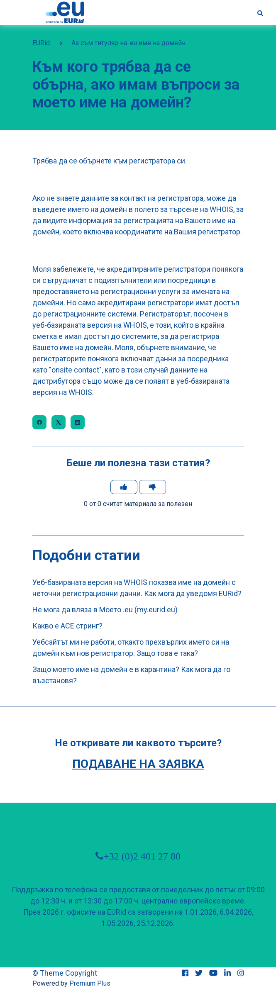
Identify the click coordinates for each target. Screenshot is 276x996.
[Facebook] (39, 422)
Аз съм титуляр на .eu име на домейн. (129, 43)
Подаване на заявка (138, 764)
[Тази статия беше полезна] (123, 487)
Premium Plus (89, 983)
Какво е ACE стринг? (67, 625)
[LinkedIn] (78, 422)
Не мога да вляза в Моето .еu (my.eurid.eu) (105, 609)
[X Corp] (58, 422)
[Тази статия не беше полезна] (152, 487)
